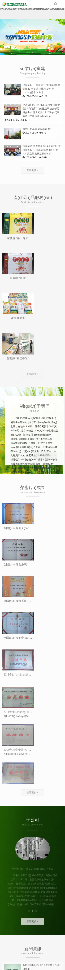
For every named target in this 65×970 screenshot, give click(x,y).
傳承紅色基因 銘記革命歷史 (37, 136)
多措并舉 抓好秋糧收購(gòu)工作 (40, 760)
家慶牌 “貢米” (48, 262)
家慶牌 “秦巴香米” (17, 259)
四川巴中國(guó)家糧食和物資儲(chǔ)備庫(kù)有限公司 (14, 4)
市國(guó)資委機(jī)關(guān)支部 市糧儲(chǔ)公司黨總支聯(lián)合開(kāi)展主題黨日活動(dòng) (41, 159)
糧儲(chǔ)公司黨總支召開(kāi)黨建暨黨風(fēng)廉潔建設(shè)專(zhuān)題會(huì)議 (41, 89)
